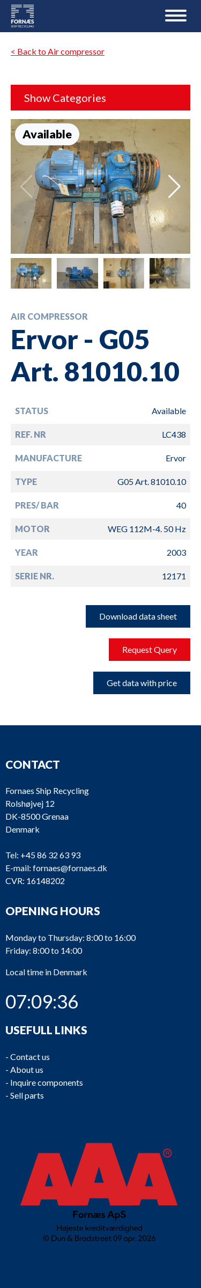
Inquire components (46, 1082)
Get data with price (142, 683)
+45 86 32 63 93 (50, 855)
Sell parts (27, 1095)
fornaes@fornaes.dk (70, 868)
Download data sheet (138, 616)
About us (26, 1069)
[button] (174, 186)
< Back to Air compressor (58, 51)
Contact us (30, 1056)
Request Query (149, 649)
